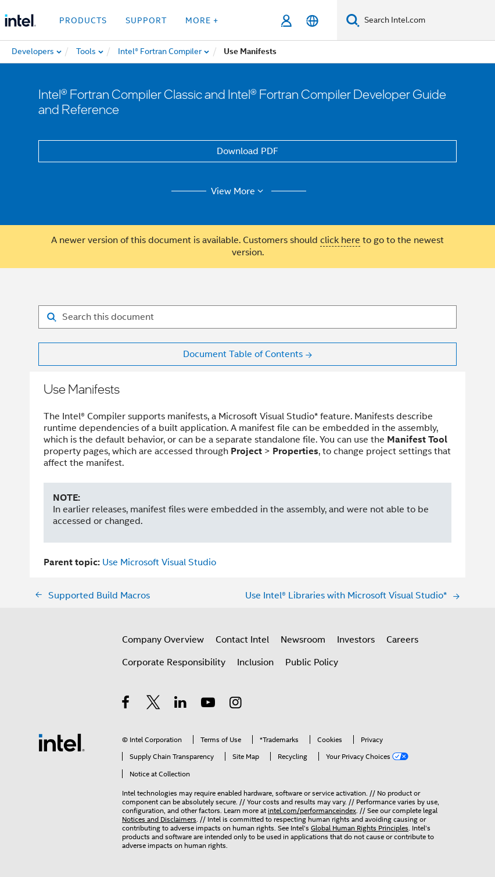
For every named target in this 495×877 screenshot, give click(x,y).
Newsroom (303, 640)
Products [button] (83, 20)
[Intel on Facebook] (126, 704)
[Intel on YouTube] (209, 704)
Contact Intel (242, 640)
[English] (312, 21)
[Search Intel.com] (427, 20)
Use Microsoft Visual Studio (159, 562)
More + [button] (201, 20)
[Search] (353, 20)
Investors (356, 640)
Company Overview (163, 640)
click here (340, 240)
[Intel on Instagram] (236, 704)
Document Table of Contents (243, 354)
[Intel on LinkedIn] (181, 704)
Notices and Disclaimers (159, 819)
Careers (402, 640)
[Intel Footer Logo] (61, 742)
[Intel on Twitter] (154, 704)
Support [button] (146, 20)
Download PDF (247, 151)
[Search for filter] (247, 317)
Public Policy (311, 662)
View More (239, 191)
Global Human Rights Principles (359, 827)
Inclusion (255, 662)
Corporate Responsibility (173, 662)
